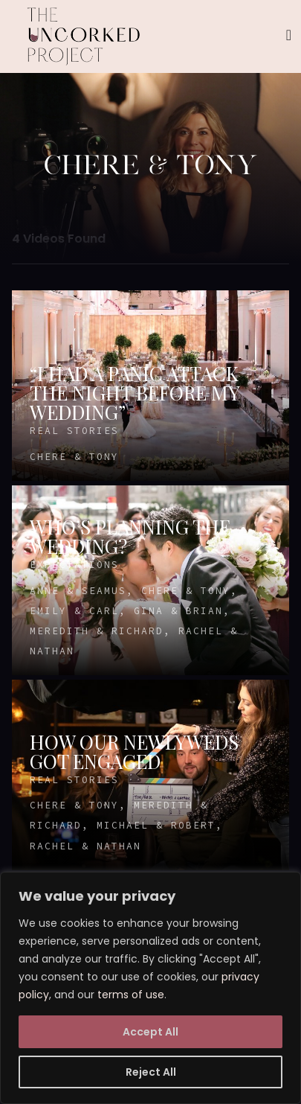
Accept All (150, 1031)
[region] (150, 988)
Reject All (151, 1072)
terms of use (130, 994)
